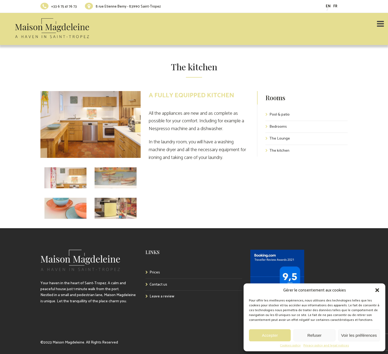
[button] (377, 290)
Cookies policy (290, 345)
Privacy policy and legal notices (326, 345)
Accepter (270, 335)
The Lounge (279, 139)
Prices (155, 272)
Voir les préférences (359, 335)
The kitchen (279, 151)
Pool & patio (279, 115)
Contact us (158, 285)
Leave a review (162, 296)
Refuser (314, 335)
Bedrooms (278, 127)
